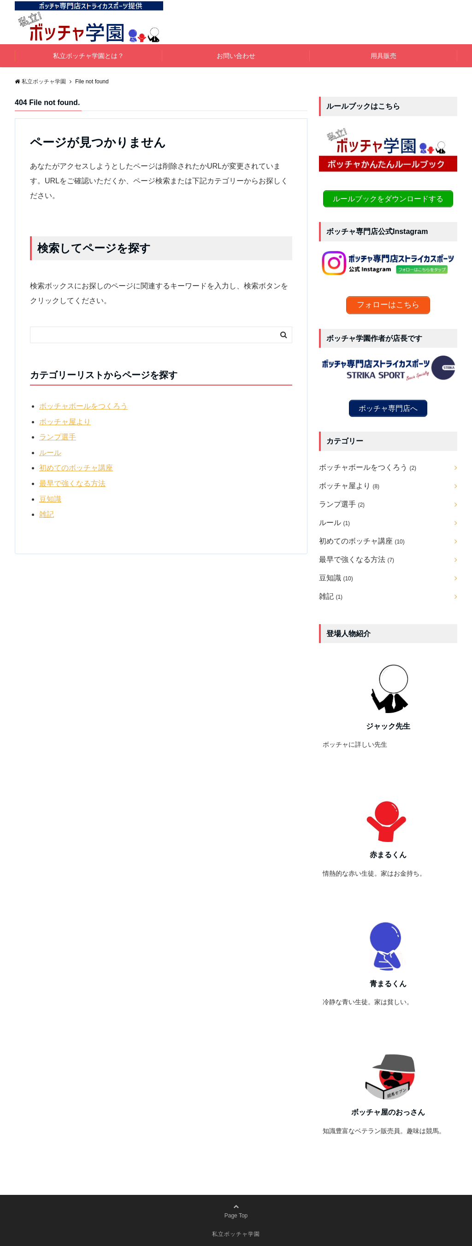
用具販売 (383, 55)
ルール (50, 452)
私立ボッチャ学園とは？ (88, 55)
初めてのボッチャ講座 (76, 468)
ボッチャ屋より (65, 422)
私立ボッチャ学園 (236, 1233)
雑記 (46, 514)
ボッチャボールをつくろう (83, 406)
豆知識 (50, 499)
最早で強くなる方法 (72, 483)
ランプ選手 (57, 437)
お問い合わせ (236, 55)
